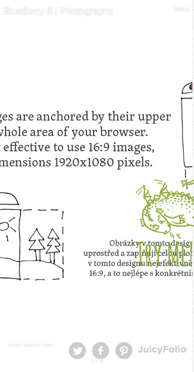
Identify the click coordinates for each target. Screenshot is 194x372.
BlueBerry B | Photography (58, 10)
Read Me (31, 344)
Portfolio (14, 344)
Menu (181, 8)
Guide (48, 344)
